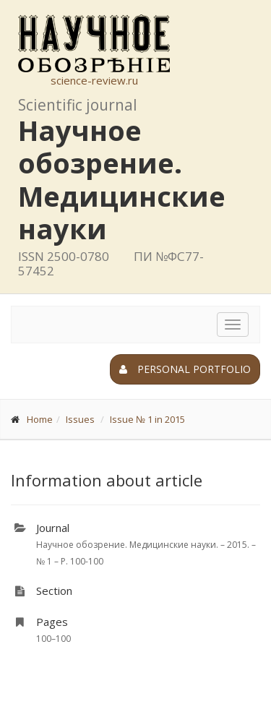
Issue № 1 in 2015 (147, 419)
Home (40, 419)
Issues (80, 419)
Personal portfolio (185, 369)
